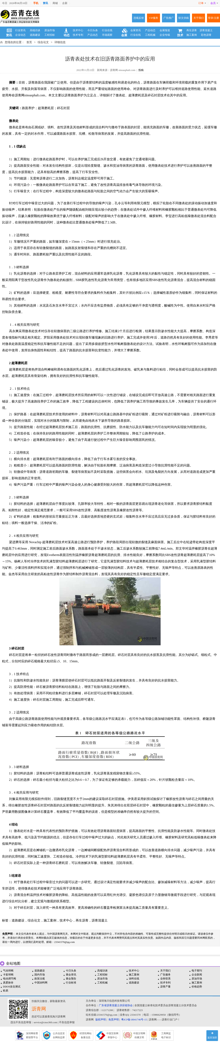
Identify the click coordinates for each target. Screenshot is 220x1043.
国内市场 (39, 974)
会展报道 (165, 30)
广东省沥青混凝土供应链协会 (116, 1005)
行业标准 (71, 982)
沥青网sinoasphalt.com (30, 95)
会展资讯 (135, 30)
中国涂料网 (40, 982)
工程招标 (49, 34)
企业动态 (20, 34)
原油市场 (49, 30)
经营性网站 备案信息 (86, 1035)
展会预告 (71, 978)
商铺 (55, 3)
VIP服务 (153, 17)
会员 (214, 3)
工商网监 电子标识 (166, 1035)
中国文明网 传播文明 (139, 1035)
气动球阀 (8, 970)
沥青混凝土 (206, 30)
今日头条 (92, 30)
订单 (202, 3)
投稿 (141, 70)
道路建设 (35, 34)
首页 (29, 42)
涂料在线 (134, 978)
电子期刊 (197, 970)
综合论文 (43, 42)
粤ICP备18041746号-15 (134, 1019)
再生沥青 (191, 30)
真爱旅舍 (8, 982)
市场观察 (107, 34)
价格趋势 (197, 986)
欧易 (5, 990)
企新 (64, 3)
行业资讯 (20, 30)
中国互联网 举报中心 (112, 1035)
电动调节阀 (9, 978)
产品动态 (92, 34)
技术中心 (78, 30)
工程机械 (150, 34)
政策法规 (39, 978)
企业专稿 (165, 34)
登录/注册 (213, 17)
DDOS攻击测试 (11, 986)
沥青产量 (165, 986)
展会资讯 (71, 974)
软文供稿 (183, 17)
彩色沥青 (206, 34)
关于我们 (198, 17)
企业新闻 (197, 974)
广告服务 (165, 974)
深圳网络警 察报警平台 (32, 1035)
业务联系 (165, 978)
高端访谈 (35, 30)
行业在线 (107, 30)
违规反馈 (138, 17)
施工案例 (191, 34)
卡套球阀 (8, 974)
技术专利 (78, 34)
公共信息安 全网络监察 (59, 1035)
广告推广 (168, 17)
